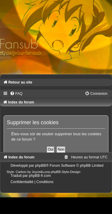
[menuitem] (16, 94)
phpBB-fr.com (40, 176)
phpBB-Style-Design (65, 172)
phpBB (40, 165)
